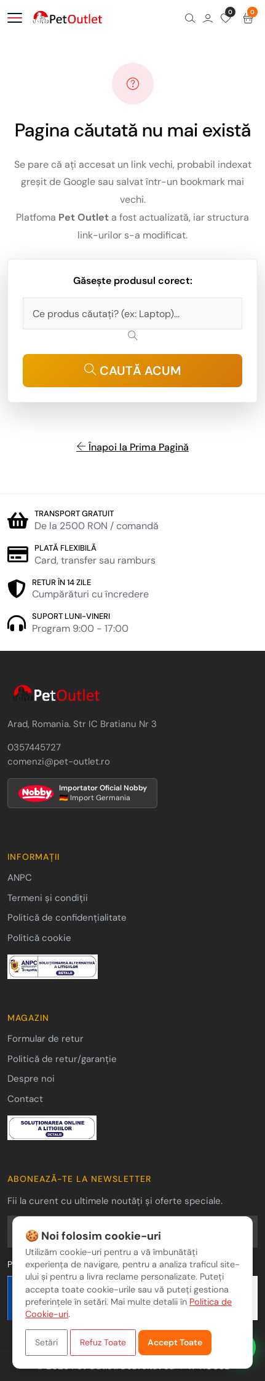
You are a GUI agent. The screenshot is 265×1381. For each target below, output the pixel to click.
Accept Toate (175, 1342)
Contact (25, 1099)
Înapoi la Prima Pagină (132, 447)
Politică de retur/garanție (62, 1059)
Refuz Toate (103, 1342)
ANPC (19, 877)
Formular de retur (45, 1039)
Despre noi (31, 1078)
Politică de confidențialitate (67, 917)
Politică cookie (39, 938)
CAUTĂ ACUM (132, 371)
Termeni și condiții (47, 898)
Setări (46, 1342)
